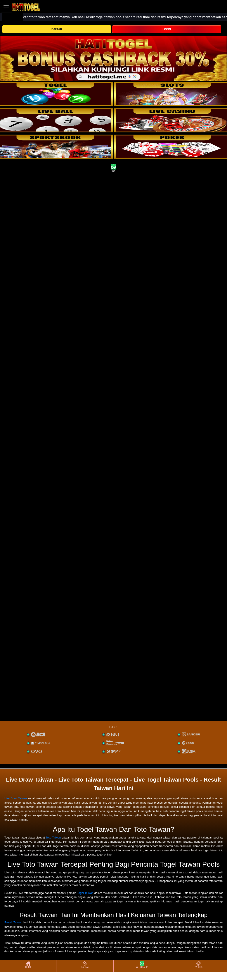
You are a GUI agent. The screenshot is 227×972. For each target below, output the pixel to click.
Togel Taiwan (85, 893)
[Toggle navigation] (6, 7)
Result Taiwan (13, 922)
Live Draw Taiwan (15, 798)
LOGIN (167, 29)
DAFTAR (56, 29)
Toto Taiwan (53, 837)
